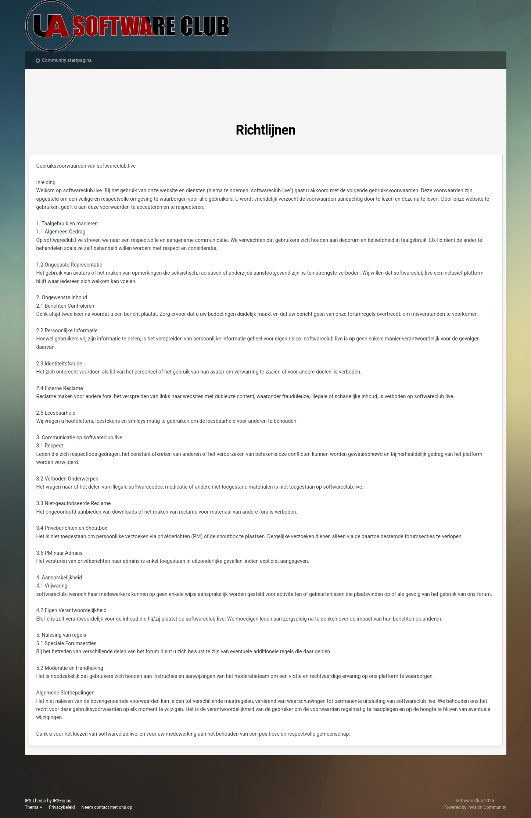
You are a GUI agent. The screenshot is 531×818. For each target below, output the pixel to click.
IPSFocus (62, 800)
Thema (33, 807)
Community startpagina (67, 60)
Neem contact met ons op (106, 807)
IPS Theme (35, 800)
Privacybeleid (62, 807)
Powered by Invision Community (475, 807)
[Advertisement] (265, 94)
